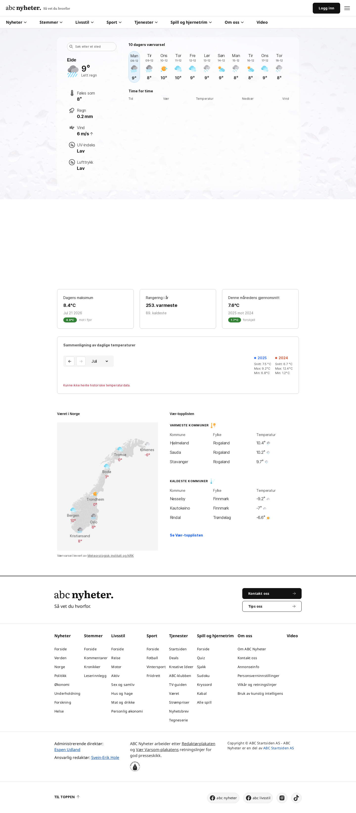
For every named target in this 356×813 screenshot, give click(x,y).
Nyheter (16, 22)
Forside (60, 649)
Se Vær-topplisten (186, 535)
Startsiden (178, 649)
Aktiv (115, 675)
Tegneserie (178, 720)
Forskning (62, 702)
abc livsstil (257, 798)
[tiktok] (296, 798)
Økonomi (61, 684)
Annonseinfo (248, 666)
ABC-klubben (180, 675)
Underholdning (67, 693)
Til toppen (67, 796)
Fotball (152, 657)
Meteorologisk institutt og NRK (111, 555)
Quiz (201, 657)
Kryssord (204, 684)
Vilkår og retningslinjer (257, 684)
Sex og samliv (122, 684)
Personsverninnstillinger (259, 675)
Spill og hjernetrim (191, 22)
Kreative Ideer (181, 666)
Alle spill (204, 702)
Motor (116, 666)
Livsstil (84, 22)
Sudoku (203, 675)
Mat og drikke (123, 702)
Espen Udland (67, 749)
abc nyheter (223, 798)
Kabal (202, 693)
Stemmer (51, 22)
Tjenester (146, 22)
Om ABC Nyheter (252, 649)
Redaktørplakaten (198, 743)
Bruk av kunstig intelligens (260, 693)
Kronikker (92, 666)
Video (262, 22)
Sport (114, 22)
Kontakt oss (247, 657)
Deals (173, 657)
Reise (115, 657)
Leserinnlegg (95, 675)
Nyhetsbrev (179, 711)
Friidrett (153, 675)
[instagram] (282, 798)
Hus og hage (122, 693)
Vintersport (156, 666)
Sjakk (201, 666)
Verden (60, 657)
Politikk (60, 675)
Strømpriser (179, 702)
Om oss (234, 22)
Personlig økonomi (127, 711)
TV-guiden (178, 684)
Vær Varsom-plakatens (157, 749)
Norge (59, 666)
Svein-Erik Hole (105, 757)
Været (174, 693)
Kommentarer (96, 657)
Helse (59, 711)
